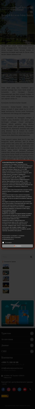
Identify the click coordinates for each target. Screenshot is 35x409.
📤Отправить (17, 246)
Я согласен (8, 242)
